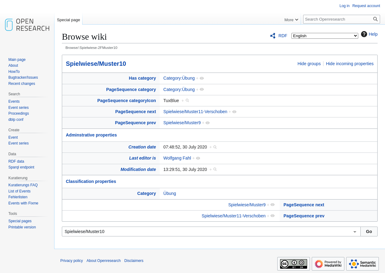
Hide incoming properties (350, 63)
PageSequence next (135, 111)
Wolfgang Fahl (177, 158)
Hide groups (309, 63)
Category (146, 193)
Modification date (138, 169)
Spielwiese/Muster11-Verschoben (195, 111)
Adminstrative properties (91, 135)
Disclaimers (133, 261)
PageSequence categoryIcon (126, 100)
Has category (142, 78)
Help (368, 34)
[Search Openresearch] (341, 19)
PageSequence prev (135, 122)
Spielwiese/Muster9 (182, 122)
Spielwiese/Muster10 (96, 63)
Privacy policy (71, 261)
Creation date (142, 146)
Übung (169, 193)
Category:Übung (179, 78)
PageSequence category (131, 89)
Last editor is (142, 158)
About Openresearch (103, 261)
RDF (283, 35)
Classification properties (91, 181)
